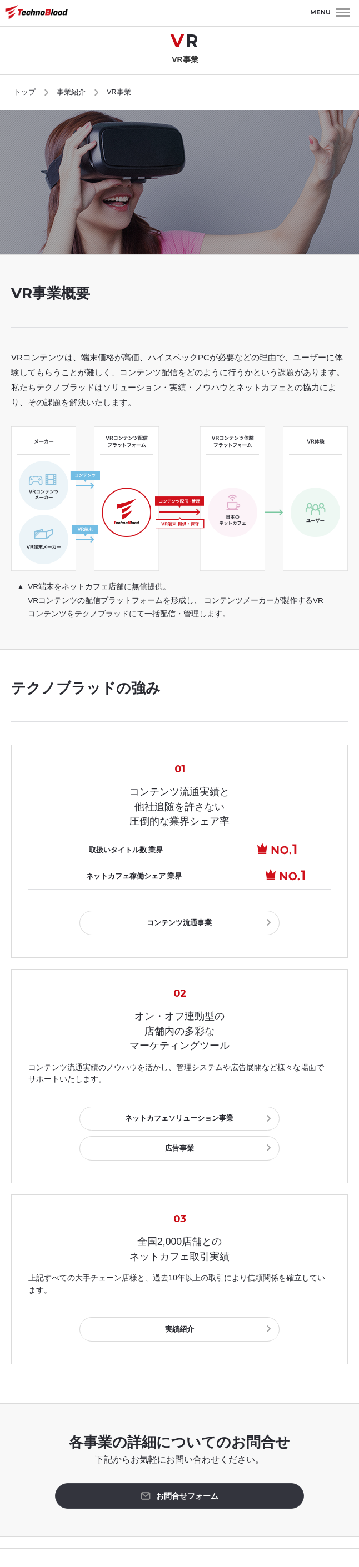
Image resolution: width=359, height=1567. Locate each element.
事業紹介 (71, 92)
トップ (25, 92)
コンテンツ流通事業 (179, 921)
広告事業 (253, 1116)
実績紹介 (179, 1295)
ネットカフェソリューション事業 (105, 1116)
